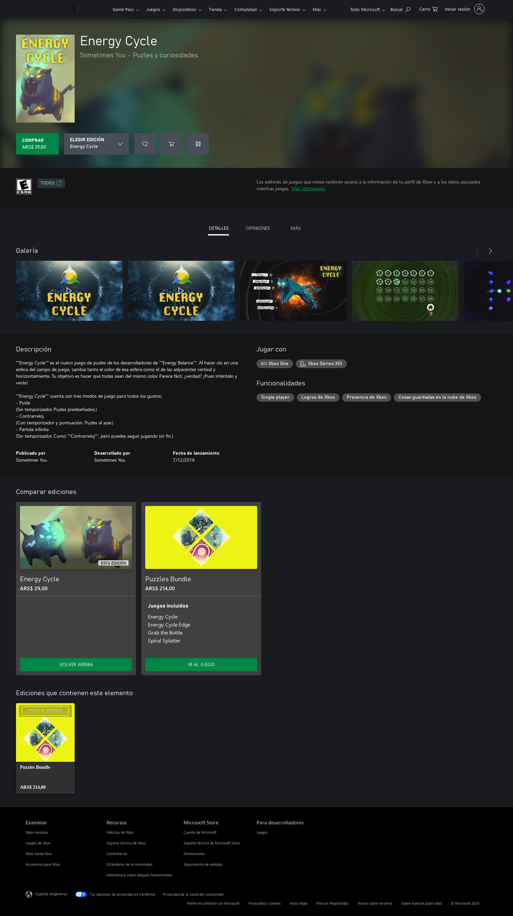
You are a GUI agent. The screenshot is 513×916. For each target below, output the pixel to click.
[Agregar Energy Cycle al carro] (171, 144)
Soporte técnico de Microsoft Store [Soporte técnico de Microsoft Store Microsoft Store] (212, 843)
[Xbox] (92, 9)
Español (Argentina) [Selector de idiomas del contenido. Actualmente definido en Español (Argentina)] (51, 894)
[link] (45, 748)
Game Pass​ (123, 9)
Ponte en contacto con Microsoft (213, 903)
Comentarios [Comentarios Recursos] (117, 853)
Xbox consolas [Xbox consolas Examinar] (37, 832)
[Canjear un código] (198, 144)
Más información (308, 188)
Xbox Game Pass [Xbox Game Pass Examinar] (39, 853)
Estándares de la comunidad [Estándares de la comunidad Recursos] (129, 864)
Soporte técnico (284, 9)
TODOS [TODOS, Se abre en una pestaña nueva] (51, 183)
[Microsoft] (48, 9)
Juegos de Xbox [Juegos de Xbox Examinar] (38, 843)
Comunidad (246, 9)
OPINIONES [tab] (258, 228)
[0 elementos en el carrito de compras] (428, 8)
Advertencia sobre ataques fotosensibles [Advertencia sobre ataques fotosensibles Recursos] (139, 875)
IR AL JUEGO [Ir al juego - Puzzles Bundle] (201, 664)
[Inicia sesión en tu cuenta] (464, 9)
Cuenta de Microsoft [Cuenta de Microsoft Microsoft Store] (200, 832)
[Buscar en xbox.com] (400, 8)
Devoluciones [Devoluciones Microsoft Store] (194, 853)
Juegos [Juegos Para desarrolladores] (261, 832)
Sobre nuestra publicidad (421, 903)
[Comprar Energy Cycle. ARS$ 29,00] (37, 144)
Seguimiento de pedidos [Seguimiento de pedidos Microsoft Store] (203, 864)
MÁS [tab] (295, 228)
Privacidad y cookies (265, 903)
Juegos (153, 9)
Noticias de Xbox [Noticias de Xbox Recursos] (120, 832)
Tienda (215, 9)
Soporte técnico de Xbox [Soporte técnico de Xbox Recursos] (126, 843)
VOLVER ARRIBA (76, 664)
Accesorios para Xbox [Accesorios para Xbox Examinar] (43, 864)
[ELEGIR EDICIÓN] (96, 144)
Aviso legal (298, 903)
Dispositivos (184, 9)
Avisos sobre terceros (375, 903)
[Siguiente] (490, 250)
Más (317, 9)
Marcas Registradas (332, 903)
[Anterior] (477, 250)
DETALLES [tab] (219, 228)
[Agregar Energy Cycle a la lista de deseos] (145, 144)
